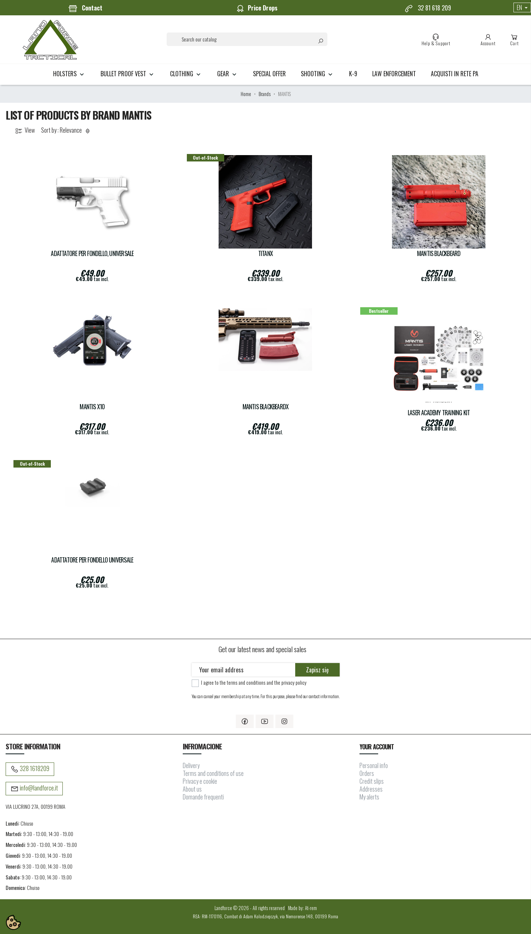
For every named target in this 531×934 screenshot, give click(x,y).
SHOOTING (317, 73)
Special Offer (269, 73)
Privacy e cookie (200, 781)
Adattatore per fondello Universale (92, 560)
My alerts (369, 796)
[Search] (247, 39)
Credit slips (371, 781)
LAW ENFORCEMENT (394, 73)
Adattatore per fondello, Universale (92, 253)
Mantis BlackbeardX (266, 406)
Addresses (371, 789)
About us (192, 789)
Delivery (191, 765)
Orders (366, 773)
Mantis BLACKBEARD (438, 253)
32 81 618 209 (427, 8)
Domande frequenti (203, 796)
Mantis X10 (92, 406)
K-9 (353, 73)
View (24, 131)
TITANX (265, 253)
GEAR (227, 73)
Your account (376, 746)
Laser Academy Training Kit (439, 412)
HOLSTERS (69, 73)
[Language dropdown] (522, 7)
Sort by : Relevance (66, 131)
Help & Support (436, 39)
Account (488, 39)
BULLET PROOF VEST (128, 73)
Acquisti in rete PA (454, 73)
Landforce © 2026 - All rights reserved (250, 908)
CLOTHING (186, 73)
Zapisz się (317, 669)
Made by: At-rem (302, 908)
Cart (514, 39)
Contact (85, 8)
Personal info (373, 765)
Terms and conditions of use (213, 773)
